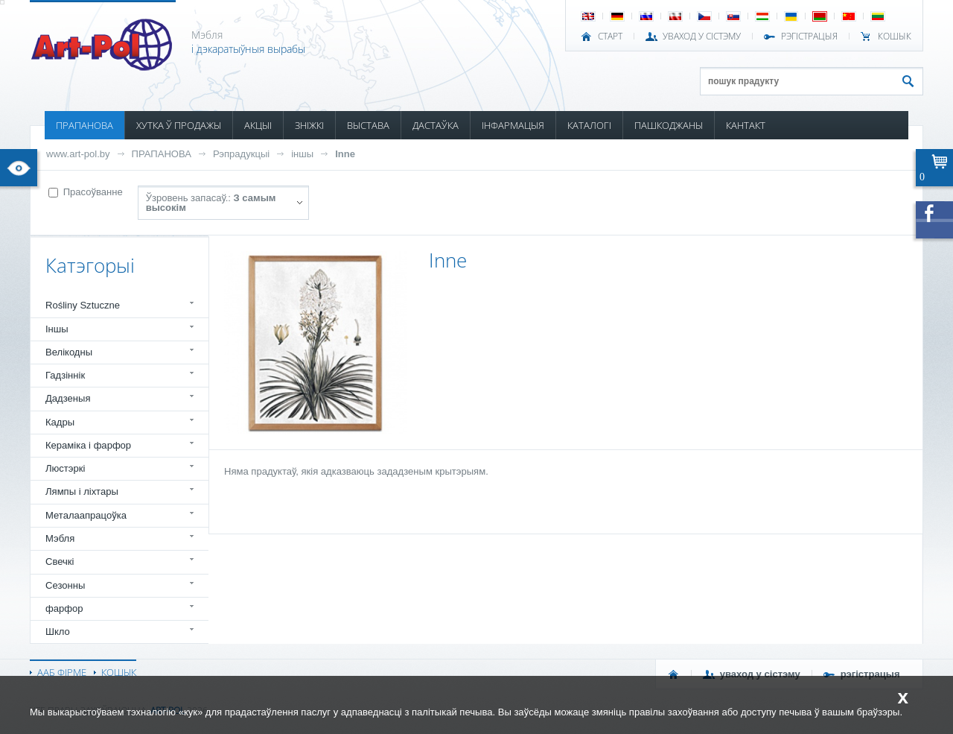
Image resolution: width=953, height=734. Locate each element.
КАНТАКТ (745, 125)
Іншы (56, 329)
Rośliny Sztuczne (82, 305)
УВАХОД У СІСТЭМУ (702, 36)
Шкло (57, 631)
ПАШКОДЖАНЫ (668, 125)
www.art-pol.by (78, 153)
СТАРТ (610, 36)
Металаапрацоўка (86, 515)
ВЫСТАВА (368, 125)
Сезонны (65, 585)
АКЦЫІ (258, 125)
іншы (302, 153)
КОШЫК (894, 36)
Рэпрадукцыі (241, 153)
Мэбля (59, 538)
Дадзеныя (67, 398)
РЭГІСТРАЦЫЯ (809, 36)
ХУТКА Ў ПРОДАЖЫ (178, 125)
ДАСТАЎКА (435, 125)
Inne (345, 153)
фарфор (64, 608)
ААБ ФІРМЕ (61, 672)
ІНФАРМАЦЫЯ (513, 125)
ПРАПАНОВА (84, 125)
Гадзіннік (65, 375)
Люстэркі (65, 468)
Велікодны (68, 352)
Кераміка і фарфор (88, 445)
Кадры (59, 422)
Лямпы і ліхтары (81, 491)
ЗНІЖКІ (309, 125)
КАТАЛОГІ (589, 125)
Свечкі (59, 561)
